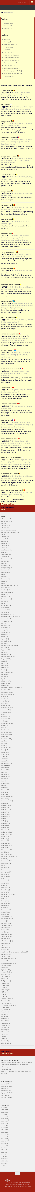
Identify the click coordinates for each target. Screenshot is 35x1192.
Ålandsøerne (5, 519)
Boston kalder (6, 1069)
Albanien (4, 525)
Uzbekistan (5, 1023)
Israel (3, 750)
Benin (3, 576)
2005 (3, 1119)
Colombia (4, 625)
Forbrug (6, 42)
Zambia (3, 1041)
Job (5, 50)
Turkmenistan (5, 1003)
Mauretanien (5, 827)
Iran (2, 743)
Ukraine (4, 1014)
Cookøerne (5, 632)
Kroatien (4, 776)
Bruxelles (7, 23)
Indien (3, 736)
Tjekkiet (4, 992)
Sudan (3, 961)
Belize (3, 574)
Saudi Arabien (6, 925)
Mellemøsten (5, 834)
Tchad (3, 987)
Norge (3, 878)
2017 (3, 1145)
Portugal (4, 903)
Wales (3, 1034)
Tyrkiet (3, 1007)
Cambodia (4, 605)
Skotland (4, 943)
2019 (3, 1150)
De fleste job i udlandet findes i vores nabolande (17, 1062)
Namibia (4, 852)
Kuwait (3, 779)
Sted (3, 1095)
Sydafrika (4, 970)
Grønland (4, 710)
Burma (3, 601)
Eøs (2, 661)
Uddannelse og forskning (12, 73)
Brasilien (4, 590)
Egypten (4, 650)
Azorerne (4, 556)
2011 (3, 1132)
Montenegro (5, 845)
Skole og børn (8, 65)
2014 (3, 1139)
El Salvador (5, 654)
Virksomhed (7, 76)
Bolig (5, 39)
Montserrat (4, 847)
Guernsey (4, 719)
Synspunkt (4, 1097)
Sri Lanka (4, 956)
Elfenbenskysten (6, 656)
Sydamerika (5, 972)
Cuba (3, 636)
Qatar (3, 907)
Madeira (4, 807)
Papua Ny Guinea (7, 894)
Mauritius (4, 830)
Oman (3, 885)
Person (3, 1090)
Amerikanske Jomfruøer (9, 532)
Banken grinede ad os (9, 1067)
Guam (3, 714)
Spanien (4, 954)
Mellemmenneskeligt (10, 55)
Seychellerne (5, 934)
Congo (3, 630)
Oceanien (4, 881)
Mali (2, 819)
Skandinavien (5, 941)
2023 (3, 1159)
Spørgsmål (5, 1093)
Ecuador (4, 647)
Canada (4, 610)
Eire (2, 652)
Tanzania (4, 985)
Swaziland (4, 967)
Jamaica (4, 754)
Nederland (4, 854)
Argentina (4, 543)
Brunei (3, 594)
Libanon (4, 790)
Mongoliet (4, 843)
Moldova (4, 838)
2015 (3, 1141)
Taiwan (3, 983)
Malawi (3, 812)
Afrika (3, 523)
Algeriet (4, 528)
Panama (4, 892)
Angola (3, 536)
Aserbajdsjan (5, 550)
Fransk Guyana (6, 692)
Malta (3, 821)
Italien (3, 752)
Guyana (4, 725)
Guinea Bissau (6, 723)
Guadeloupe (5, 712)
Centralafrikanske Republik (9, 616)
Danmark (4, 641)
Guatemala (5, 716)
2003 (3, 1114)
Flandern (7, 26)
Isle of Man (5, 747)
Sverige (4, 965)
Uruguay (4, 1018)
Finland (3, 683)
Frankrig (4, 690)
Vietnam (4, 1032)
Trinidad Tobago (6, 998)
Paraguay (4, 896)
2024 (3, 1161)
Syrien (3, 978)
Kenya (3, 770)
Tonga (3, 996)
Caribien (4, 612)
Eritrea (3, 663)
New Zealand (5, 861)
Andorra (4, 534)
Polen (3, 901)
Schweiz (4, 927)
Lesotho (4, 785)
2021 (3, 1154)
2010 (3, 1130)
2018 (3, 1147)
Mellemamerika (6, 832)
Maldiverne (5, 816)
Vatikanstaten (5, 1025)
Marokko (4, 823)
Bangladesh (5, 568)
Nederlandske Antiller (8, 856)
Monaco (4, 841)
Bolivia (3, 583)
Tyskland (4, 1010)
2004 (3, 1116)
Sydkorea (4, 974)
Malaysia (4, 814)
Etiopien (4, 667)
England (4, 659)
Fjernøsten (4, 685)
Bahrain (4, 561)
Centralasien (5, 619)
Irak (2, 741)
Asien (3, 552)
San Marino (5, 923)
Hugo (25, 1186)
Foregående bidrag (7, 504)
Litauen (3, 799)
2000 (3, 1107)
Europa (3, 674)
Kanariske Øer (6, 763)
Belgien (3, 572)
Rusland (4, 912)
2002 (3, 1112)
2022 (3, 1156)
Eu (2, 670)
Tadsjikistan (5, 981)
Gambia (4, 699)
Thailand (4, 990)
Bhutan (3, 581)
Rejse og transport (10, 63)
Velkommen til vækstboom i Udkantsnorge (15, 1064)
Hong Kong (5, 732)
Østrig (3, 883)
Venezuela (4, 1027)
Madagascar (5, 805)
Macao (3, 803)
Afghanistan (5, 521)
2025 (3, 1163)
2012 (3, 1134)
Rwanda (4, 914)
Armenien (4, 545)
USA (3, 1021)
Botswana (4, 588)
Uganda (4, 1012)
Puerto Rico (5, 905)
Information (5, 1086)
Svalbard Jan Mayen (8, 963)
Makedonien (5, 810)
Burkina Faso (5, 599)
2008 (3, 1125)
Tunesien (4, 1001)
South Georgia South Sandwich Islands (13, 952)
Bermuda (4, 579)
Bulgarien (4, 596)
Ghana (3, 703)
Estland (3, 665)
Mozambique (5, 850)
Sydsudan (4, 976)
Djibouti (3, 643)
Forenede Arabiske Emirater (10, 687)
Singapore (4, 938)
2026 (3, 1165)
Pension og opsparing (11, 60)
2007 (3, 1123)
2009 (3, 1127)
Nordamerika (5, 870)
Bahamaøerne (6, 559)
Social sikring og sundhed (12, 71)
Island (3, 745)
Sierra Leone (5, 936)
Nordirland (4, 874)
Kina (3, 772)
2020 (3, 1152)
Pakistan (4, 887)
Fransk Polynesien (7, 694)
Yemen (3, 1036)
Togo (3, 994)
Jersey (3, 759)
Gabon (3, 696)
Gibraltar (4, 705)
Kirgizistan (4, 774)
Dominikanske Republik (8, 645)
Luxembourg (5, 801)
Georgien (4, 701)
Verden (3, 1030)
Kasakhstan (5, 767)
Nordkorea (4, 876)
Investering (7, 47)
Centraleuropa (6, 621)
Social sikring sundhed (11, 68)
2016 (3, 1143)
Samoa (3, 921)
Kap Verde (4, 765)
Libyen (3, 794)
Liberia (3, 792)
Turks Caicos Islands (8, 1005)
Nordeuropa (5, 872)
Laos (3, 781)
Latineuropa (5, 783)
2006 (3, 1121)
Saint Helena (5, 916)
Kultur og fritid (8, 52)
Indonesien (5, 739)
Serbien (4, 932)
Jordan (3, 761)
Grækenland (5, 707)
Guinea (3, 721)
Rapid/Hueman (8, 1186)
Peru (3, 898)
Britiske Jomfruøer (7, 592)
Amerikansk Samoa (7, 530)
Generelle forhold (9, 44)
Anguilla (4, 539)
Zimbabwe (4, 1043)
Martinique (4, 825)
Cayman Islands (6, 614)
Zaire (3, 1038)
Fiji (2, 679)
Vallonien (7, 28)
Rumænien (5, 910)
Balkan (3, 563)
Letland (3, 787)
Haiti (3, 727)
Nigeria (3, 867)
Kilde (3, 1088)
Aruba (3, 548)
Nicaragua (4, 863)
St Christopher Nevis (8, 958)
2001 (3, 1110)
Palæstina (4, 890)
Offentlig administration (11, 57)
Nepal (3, 858)
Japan (3, 756)
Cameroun (4, 607)
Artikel (3, 1084)
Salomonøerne (6, 918)
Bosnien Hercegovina (8, 585)
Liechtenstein (5, 796)
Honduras (4, 730)
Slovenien (4, 947)
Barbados (4, 570)
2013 (3, 1136)
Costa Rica (5, 634)
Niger (3, 865)
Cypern (3, 639)
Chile (3, 623)
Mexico (3, 836)
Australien (4, 554)
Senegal (4, 930)
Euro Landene (6, 672)
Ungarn (3, 1016)
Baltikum (4, 565)
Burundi (4, 603)
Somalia (4, 950)
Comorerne (5, 627)
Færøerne (4, 676)
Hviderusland (5, 734)
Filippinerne (5, 681)
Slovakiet (4, 945)
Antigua (4, 541)
